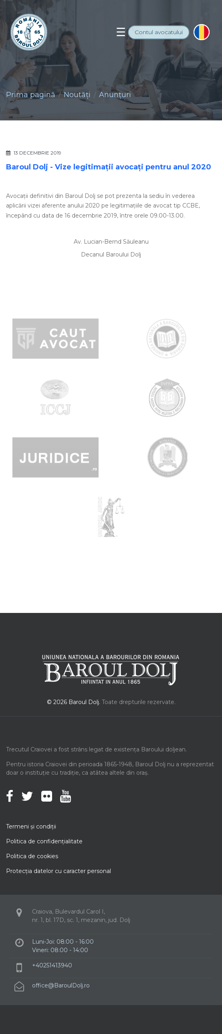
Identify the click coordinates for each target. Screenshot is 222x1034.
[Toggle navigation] (121, 32)
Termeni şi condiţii (31, 826)
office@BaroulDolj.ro (61, 985)
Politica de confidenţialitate (44, 841)
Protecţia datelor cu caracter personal (58, 871)
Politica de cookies (32, 856)
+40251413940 (52, 965)
